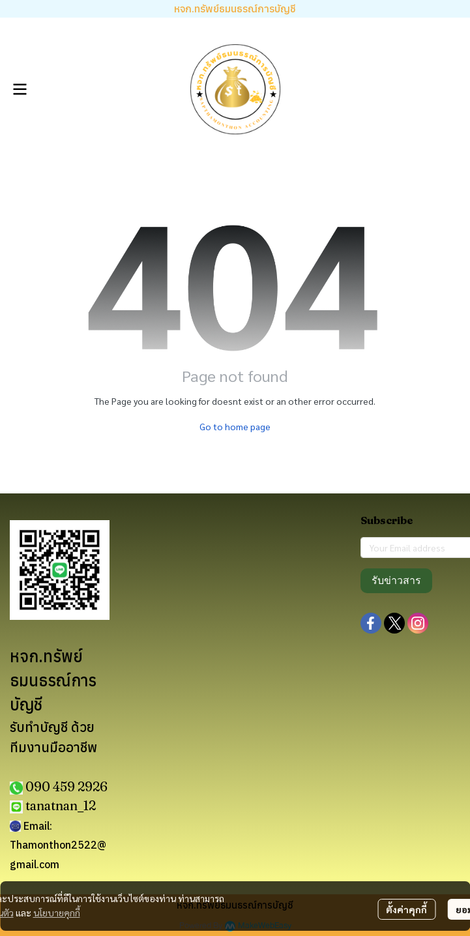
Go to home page (235, 426)
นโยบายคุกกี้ (56, 912)
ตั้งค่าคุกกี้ (406, 909)
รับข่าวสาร (396, 580)
